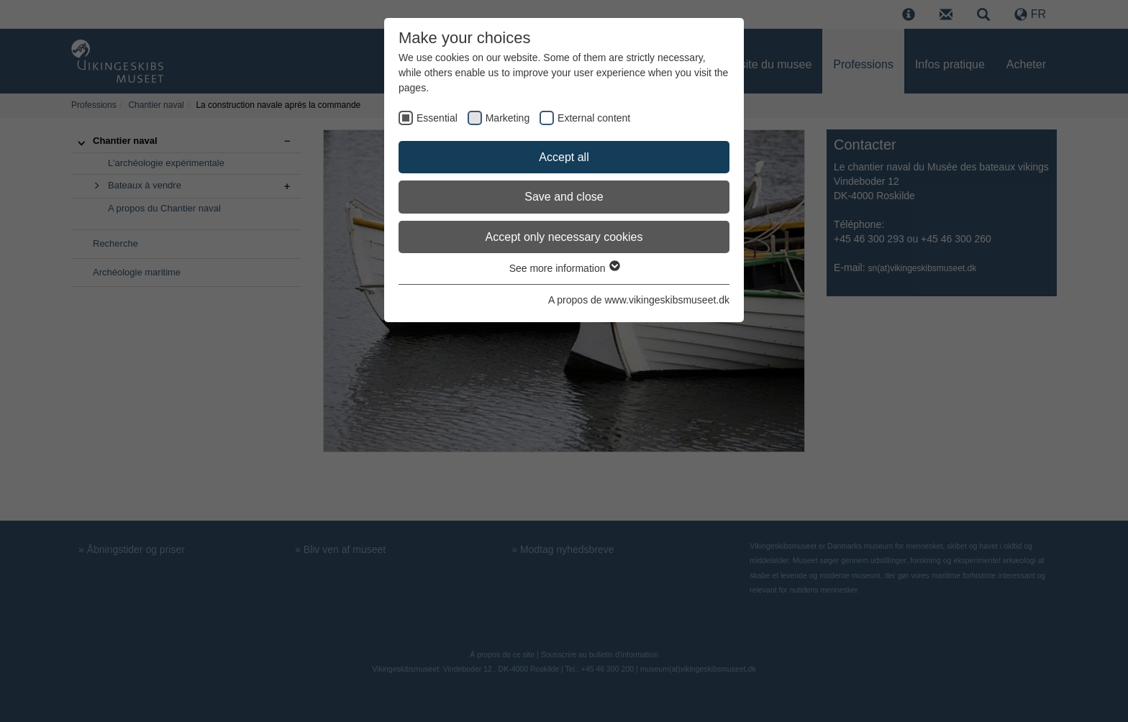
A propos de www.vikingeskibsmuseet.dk (638, 300)
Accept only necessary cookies (564, 237)
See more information (564, 268)
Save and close (563, 197)
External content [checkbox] (594, 118)
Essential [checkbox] (437, 118)
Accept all (563, 157)
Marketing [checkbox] (507, 118)
